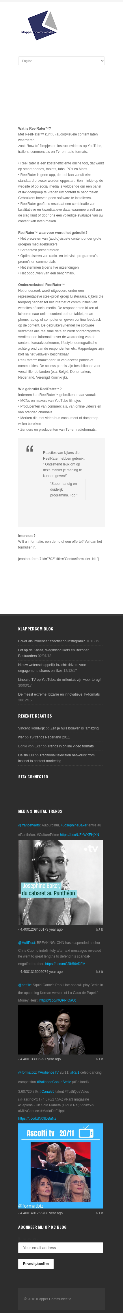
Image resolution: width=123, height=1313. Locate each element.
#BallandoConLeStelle (54, 1082)
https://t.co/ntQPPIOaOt (57, 1000)
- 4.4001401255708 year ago (40, 1213)
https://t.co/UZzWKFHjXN (79, 835)
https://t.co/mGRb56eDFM (65, 964)
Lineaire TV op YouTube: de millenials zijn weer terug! (59, 680)
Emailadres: (28, 1239)
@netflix (24, 985)
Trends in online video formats (70, 746)
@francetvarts (29, 825)
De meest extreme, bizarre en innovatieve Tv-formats (59, 694)
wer (21, 737)
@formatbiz (27, 1072)
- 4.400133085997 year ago (39, 1059)
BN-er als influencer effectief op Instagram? (51, 641)
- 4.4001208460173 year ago (40, 929)
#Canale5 (47, 1092)
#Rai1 (74, 1072)
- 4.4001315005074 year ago (40, 972)
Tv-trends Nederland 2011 (49, 737)
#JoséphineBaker (74, 825)
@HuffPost (26, 943)
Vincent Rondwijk (31, 728)
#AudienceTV (48, 1072)
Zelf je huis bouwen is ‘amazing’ (75, 728)
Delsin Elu (26, 755)
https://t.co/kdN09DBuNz (37, 1118)
